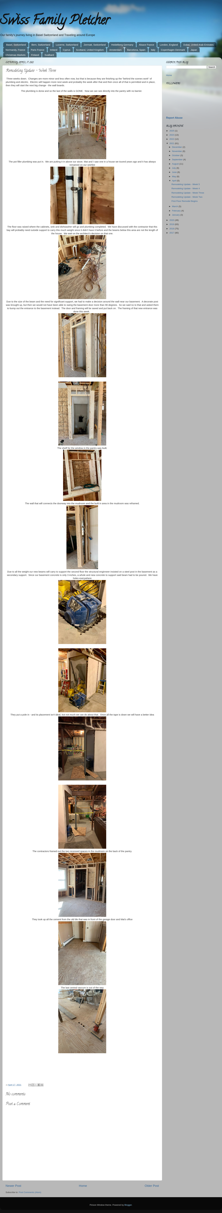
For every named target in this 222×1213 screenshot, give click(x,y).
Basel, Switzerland (16, 44)
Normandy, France (15, 49)
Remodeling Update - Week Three (188, 193)
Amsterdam (115, 49)
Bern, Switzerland (40, 44)
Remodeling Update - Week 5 (186, 184)
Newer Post (13, 1185)
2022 (172, 139)
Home (83, 1185)
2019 (172, 224)
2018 (172, 228)
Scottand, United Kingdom (90, 49)
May (174, 176)
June (174, 172)
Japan (194, 49)
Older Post (152, 1185)
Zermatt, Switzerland (95, 44)
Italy (153, 49)
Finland (35, 55)
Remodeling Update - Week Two (187, 197)
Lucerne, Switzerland (67, 44)
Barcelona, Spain (136, 49)
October (176, 155)
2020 (172, 220)
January (176, 215)
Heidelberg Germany (122, 44)
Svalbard (49, 55)
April (174, 180)
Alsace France (146, 44)
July (174, 168)
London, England (169, 44)
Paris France (37, 49)
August (175, 164)
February (176, 210)
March (175, 206)
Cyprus (66, 49)
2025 (172, 131)
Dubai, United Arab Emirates (198, 44)
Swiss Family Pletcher (55, 21)
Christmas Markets (16, 55)
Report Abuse (174, 117)
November (177, 151)
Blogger (128, 1205)
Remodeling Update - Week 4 (186, 188)
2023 (172, 135)
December (177, 147)
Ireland (53, 49)
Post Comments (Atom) (30, 1192)
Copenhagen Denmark (173, 49)
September (177, 159)
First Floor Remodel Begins (185, 201)
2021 (172, 143)
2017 (172, 233)
